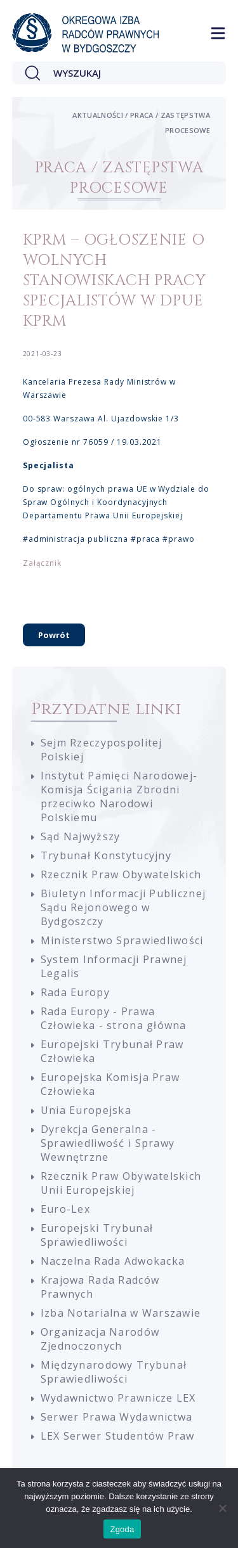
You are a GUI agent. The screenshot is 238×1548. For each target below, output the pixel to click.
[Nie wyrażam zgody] (222, 1508)
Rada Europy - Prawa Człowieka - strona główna (114, 1018)
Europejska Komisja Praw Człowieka (110, 1084)
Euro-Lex (65, 1209)
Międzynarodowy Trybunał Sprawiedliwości (114, 1372)
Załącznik (42, 563)
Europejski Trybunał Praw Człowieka (112, 1051)
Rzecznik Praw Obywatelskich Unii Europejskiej (121, 1183)
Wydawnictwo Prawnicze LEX (118, 1398)
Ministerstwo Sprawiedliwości (122, 940)
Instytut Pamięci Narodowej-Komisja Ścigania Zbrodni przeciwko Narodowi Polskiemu (119, 796)
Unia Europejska (86, 1110)
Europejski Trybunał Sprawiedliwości (97, 1235)
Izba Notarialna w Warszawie (121, 1313)
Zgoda (122, 1529)
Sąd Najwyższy (81, 836)
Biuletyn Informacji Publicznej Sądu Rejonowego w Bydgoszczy (123, 907)
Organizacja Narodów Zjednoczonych (100, 1339)
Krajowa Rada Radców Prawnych (100, 1287)
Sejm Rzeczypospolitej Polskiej (101, 750)
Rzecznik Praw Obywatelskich (121, 874)
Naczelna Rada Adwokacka (113, 1261)
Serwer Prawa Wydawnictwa (117, 1417)
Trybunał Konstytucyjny (106, 855)
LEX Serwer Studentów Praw (118, 1436)
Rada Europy (75, 992)
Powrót (54, 635)
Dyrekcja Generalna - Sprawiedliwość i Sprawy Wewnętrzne (108, 1143)
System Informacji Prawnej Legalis (114, 966)
